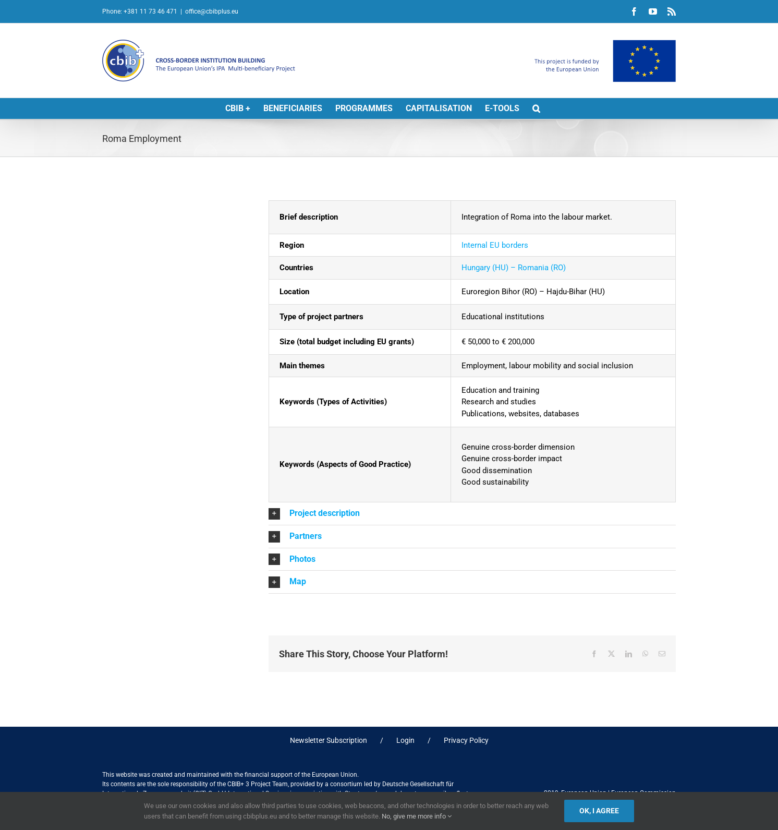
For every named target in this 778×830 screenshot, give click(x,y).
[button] (536, 108)
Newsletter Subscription (328, 740)
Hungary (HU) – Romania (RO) (513, 267)
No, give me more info (417, 816)
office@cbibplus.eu (211, 11)
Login (405, 740)
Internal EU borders (494, 245)
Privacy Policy (466, 740)
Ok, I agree (599, 811)
